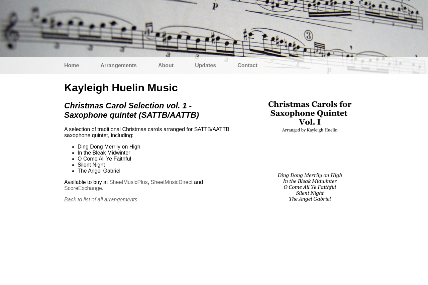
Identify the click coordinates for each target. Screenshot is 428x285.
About (166, 65)
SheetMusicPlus (128, 182)
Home (71, 65)
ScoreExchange (83, 188)
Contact (247, 65)
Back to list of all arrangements (100, 199)
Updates (205, 65)
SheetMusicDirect (172, 182)
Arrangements (118, 65)
